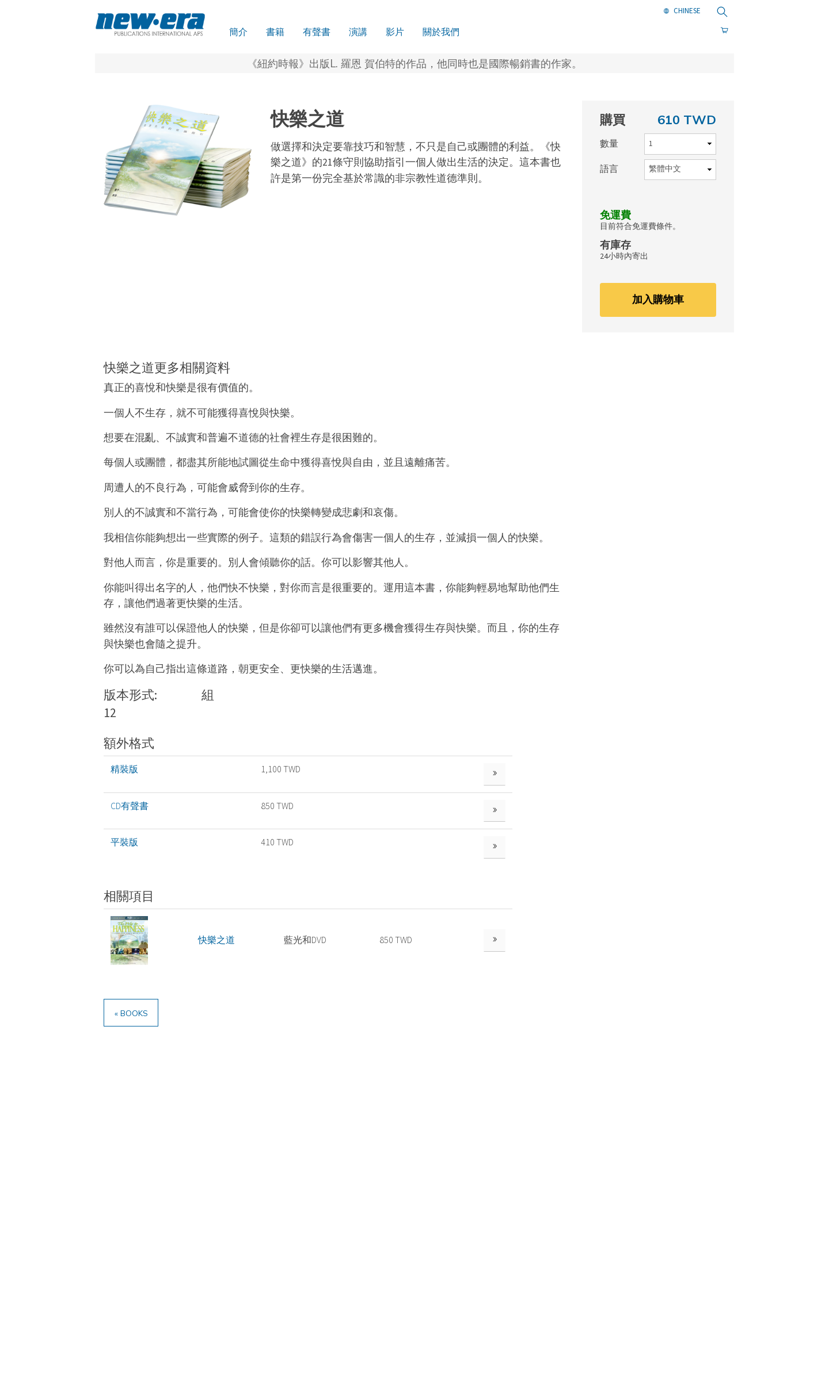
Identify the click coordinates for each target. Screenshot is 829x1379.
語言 (609, 169)
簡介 (238, 31)
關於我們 (441, 31)
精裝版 (124, 769)
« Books (135, 1027)
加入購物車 (658, 299)
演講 (358, 31)
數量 (609, 143)
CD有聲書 (130, 809)
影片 (395, 31)
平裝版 (124, 850)
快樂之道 (214, 951)
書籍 (275, 31)
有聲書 (316, 31)
